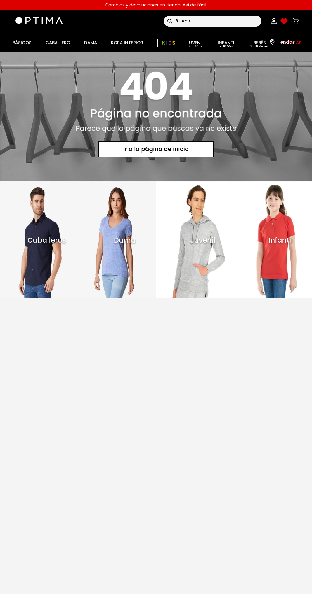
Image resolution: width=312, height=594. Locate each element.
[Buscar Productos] (169, 21)
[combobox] (212, 21)
